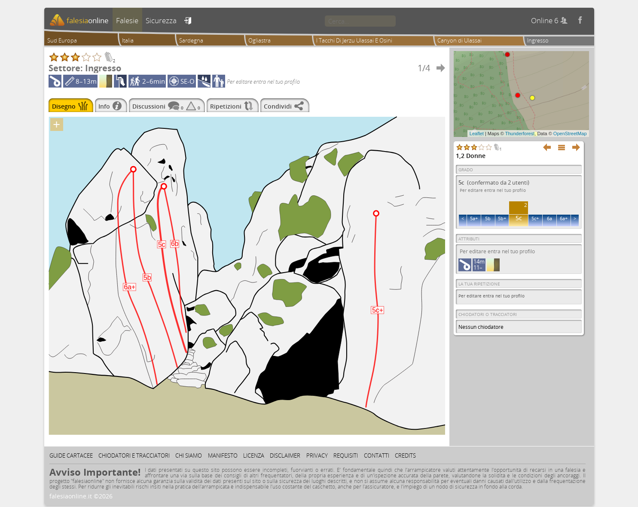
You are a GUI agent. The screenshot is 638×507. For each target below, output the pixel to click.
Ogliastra (259, 40)
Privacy (317, 455)
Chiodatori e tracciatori (134, 455)
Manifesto (223, 455)
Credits (405, 455)
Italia (128, 40)
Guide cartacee (71, 455)
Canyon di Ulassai (459, 40)
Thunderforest (519, 133)
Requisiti (345, 455)
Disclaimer (285, 455)
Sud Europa (62, 40)
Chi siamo (188, 455)
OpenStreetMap (570, 133)
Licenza (253, 455)
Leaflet (477, 133)
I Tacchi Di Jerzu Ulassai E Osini (354, 40)
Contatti (376, 455)
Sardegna (191, 40)
